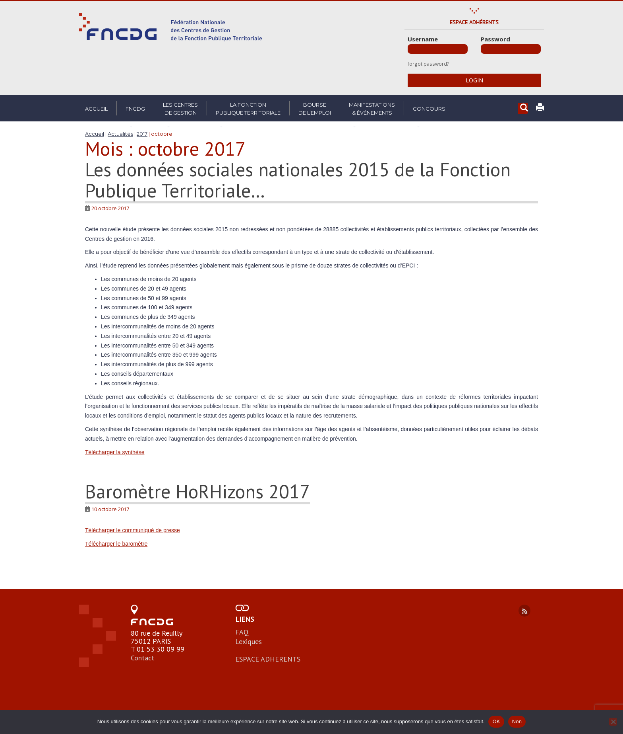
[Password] (511, 49)
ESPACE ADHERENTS (267, 659)
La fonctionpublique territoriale (248, 109)
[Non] (613, 722)
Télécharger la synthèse (114, 452)
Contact (142, 657)
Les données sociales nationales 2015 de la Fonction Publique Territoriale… (298, 180)
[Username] (438, 49)
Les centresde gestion (180, 109)
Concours (429, 108)
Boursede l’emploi (314, 109)
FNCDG (135, 108)
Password (495, 39)
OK (496, 721)
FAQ (242, 631)
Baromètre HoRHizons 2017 (197, 491)
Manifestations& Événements (372, 109)
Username (423, 39)
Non (517, 721)
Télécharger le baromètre (116, 544)
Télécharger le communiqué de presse (132, 530)
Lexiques (248, 641)
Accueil (96, 108)
